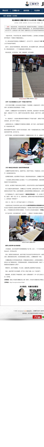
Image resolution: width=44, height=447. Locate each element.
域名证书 (29, 310)
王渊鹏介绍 (15, 10)
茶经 (36, 98)
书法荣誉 (37, 10)
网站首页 (5, 10)
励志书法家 (23, 98)
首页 (4, 15)
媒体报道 (26, 10)
